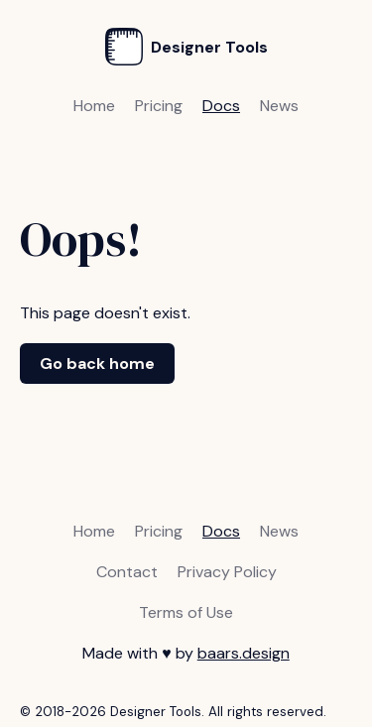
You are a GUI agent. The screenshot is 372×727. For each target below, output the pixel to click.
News (279, 105)
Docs (221, 105)
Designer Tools (186, 46)
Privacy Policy (227, 571)
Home (94, 105)
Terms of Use (186, 612)
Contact (127, 571)
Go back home (97, 363)
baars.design (243, 653)
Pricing (159, 105)
